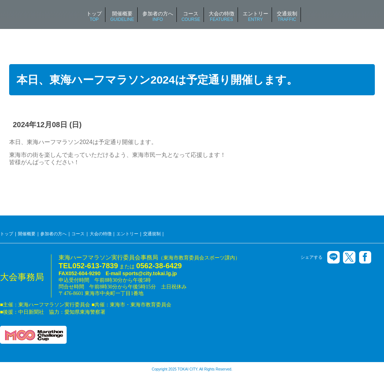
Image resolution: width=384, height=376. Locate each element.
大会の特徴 (101, 233)
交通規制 (152, 233)
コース (78, 233)
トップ (6, 233)
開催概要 (27, 233)
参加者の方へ (53, 233)
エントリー (127, 233)
